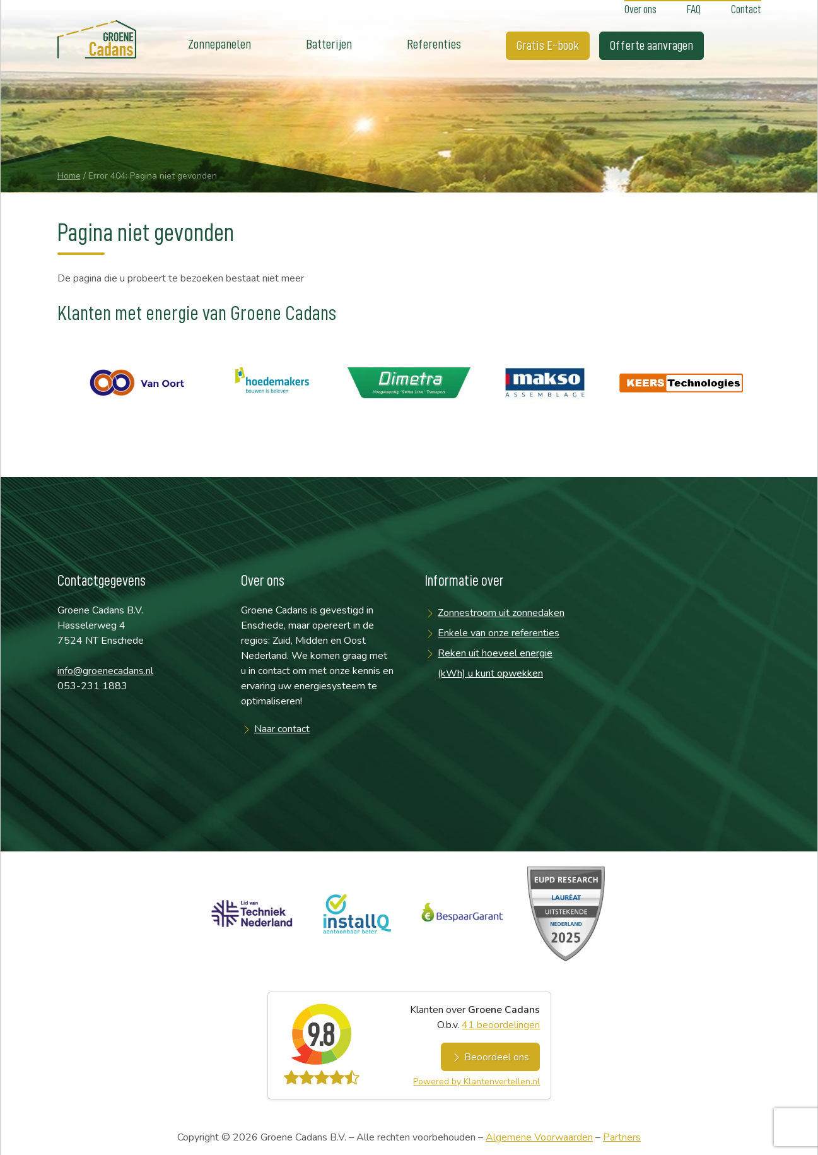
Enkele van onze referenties (498, 633)
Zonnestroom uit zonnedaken (501, 613)
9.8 (320, 1035)
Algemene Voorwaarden (539, 1137)
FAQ (694, 9)
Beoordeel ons (490, 1057)
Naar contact (282, 729)
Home (69, 176)
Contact (746, 9)
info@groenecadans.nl (105, 671)
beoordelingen (501, 1025)
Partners (622, 1137)
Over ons (640, 9)
